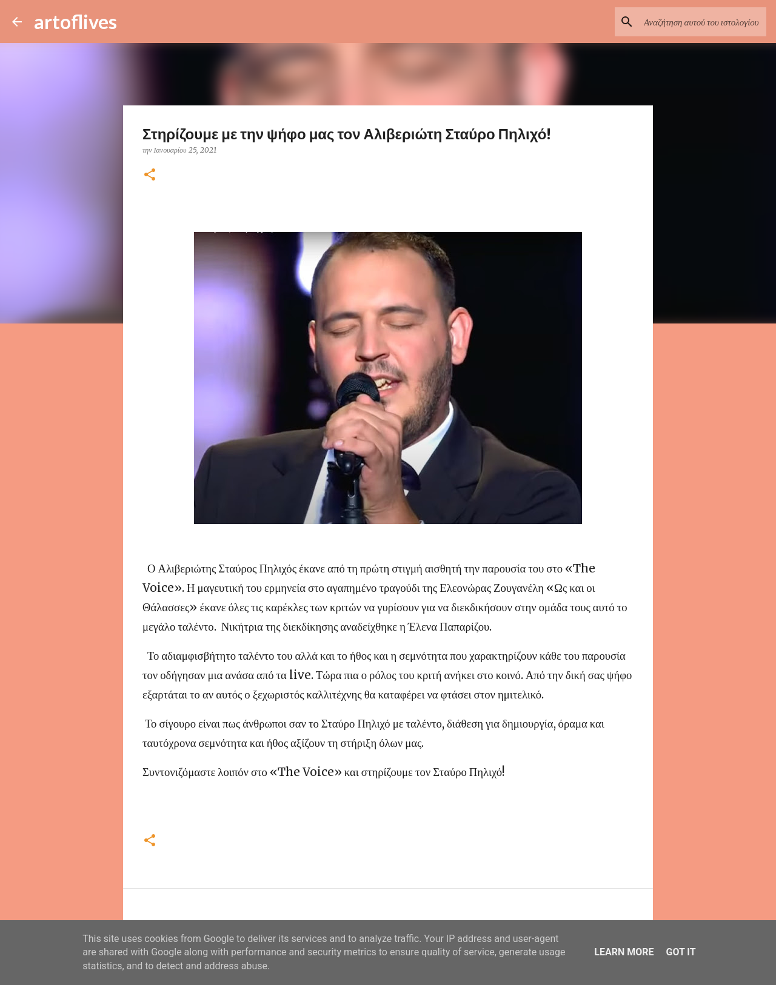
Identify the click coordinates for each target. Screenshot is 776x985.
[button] (149, 175)
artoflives (75, 21)
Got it (680, 952)
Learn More (624, 952)
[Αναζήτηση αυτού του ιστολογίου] (702, 21)
